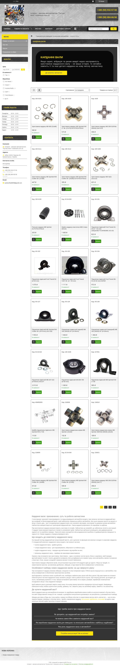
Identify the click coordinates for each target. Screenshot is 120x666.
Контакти (48, 29)
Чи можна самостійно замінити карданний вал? (74, 619)
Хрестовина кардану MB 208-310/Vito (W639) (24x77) (103, 481)
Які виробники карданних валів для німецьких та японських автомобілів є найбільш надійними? (74, 623)
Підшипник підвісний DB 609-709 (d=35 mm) (73, 380)
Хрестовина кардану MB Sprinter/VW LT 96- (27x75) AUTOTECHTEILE (74, 127)
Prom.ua (69, 662)
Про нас (38, 29)
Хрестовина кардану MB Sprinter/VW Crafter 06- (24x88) (44, 481)
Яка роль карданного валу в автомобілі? (74, 627)
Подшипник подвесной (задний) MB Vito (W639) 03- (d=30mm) (74, 330)
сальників (101, 599)
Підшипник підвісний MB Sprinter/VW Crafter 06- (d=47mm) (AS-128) (44, 330)
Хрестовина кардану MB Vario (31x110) (101, 177)
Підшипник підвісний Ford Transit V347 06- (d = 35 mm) (73, 280)
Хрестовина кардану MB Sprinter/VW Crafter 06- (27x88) (44, 177)
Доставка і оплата (63, 29)
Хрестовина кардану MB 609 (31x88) (44, 126)
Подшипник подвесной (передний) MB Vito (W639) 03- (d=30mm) (104, 330)
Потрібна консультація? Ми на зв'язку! (74, 633)
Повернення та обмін (9, 52)
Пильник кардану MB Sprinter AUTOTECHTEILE (42, 228)
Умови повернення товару (11, 655)
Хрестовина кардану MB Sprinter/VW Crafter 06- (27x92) (74, 481)
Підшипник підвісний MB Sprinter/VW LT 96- (103, 380)
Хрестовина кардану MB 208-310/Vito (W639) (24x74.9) (103, 127)
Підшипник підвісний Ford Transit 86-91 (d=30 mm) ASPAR (103, 280)
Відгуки (5, 48)
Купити (38, 137)
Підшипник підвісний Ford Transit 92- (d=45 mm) (44, 280)
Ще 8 (6, 98)
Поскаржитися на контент (71, 664)
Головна (7, 29)
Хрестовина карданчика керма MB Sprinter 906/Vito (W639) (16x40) (103, 431)
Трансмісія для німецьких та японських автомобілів (52, 36)
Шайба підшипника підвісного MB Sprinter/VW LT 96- (43, 431)
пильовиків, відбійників (89, 599)
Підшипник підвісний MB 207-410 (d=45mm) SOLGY (43, 380)
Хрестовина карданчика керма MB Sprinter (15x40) (73, 431)
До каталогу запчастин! (53, 73)
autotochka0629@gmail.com (13, 183)
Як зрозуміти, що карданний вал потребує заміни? (74, 614)
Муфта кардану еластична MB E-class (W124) (74, 228)
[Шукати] (113, 28)
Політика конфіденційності (86, 664)
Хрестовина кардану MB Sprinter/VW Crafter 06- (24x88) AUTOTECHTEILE (74, 177)
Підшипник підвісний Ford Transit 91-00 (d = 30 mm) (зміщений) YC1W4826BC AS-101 (103, 228)
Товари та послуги (21, 29)
